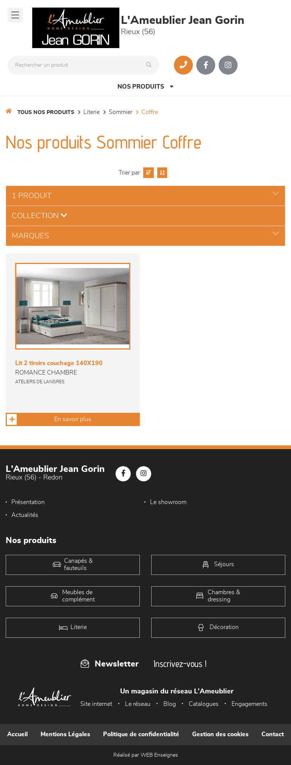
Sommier (120, 112)
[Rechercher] (150, 65)
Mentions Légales (65, 734)
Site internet (96, 704)
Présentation (28, 502)
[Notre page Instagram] (228, 65)
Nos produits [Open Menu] (145, 86)
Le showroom (168, 502)
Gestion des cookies (220, 734)
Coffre (149, 112)
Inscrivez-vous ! (180, 663)
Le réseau (137, 704)
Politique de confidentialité (141, 734)
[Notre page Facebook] (205, 65)
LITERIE (91, 112)
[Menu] (15, 15)
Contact (272, 734)
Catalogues (204, 704)
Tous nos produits (45, 112)
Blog (169, 704)
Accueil (17, 734)
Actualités (24, 515)
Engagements (250, 704)
